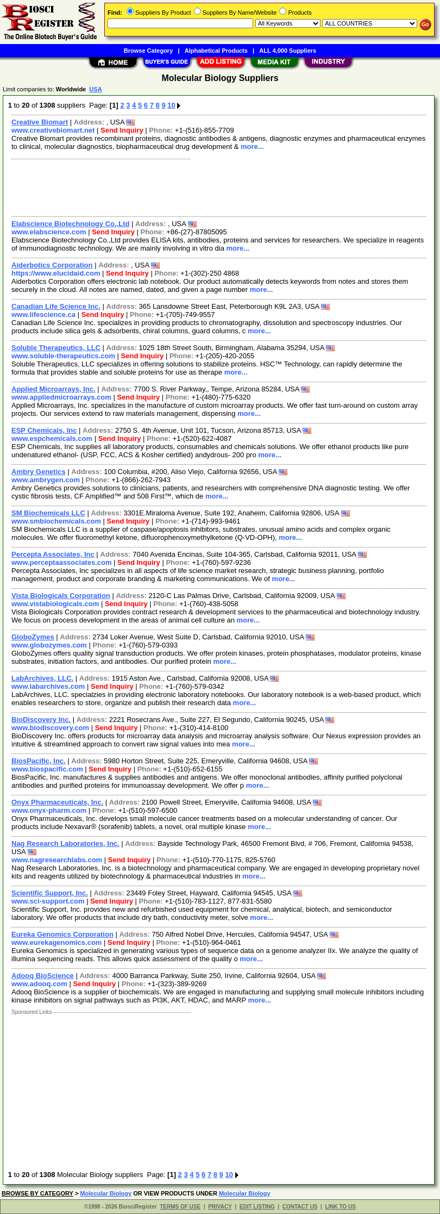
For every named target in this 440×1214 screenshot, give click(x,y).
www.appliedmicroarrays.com (61, 397)
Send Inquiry (121, 130)
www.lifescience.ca (43, 314)
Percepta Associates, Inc (53, 554)
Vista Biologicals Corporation (60, 596)
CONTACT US (300, 1207)
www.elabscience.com (48, 232)
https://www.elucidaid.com (55, 273)
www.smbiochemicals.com (56, 521)
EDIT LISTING (257, 1207)
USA (95, 89)
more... (252, 146)
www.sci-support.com (48, 901)
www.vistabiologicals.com (55, 604)
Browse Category (148, 50)
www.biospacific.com (47, 769)
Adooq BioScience (42, 976)
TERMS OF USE (180, 1207)
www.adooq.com (39, 984)
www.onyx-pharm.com (48, 810)
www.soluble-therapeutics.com (63, 356)
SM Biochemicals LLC (48, 513)
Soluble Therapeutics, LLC (55, 348)
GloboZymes (32, 637)
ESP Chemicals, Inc (44, 430)
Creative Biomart (39, 122)
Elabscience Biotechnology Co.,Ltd (70, 224)
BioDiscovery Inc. (41, 719)
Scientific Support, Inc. (49, 893)
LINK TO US (340, 1207)
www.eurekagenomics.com (56, 942)
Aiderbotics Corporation (52, 265)
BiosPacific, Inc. (38, 761)
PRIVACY (220, 1207)
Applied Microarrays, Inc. (53, 389)
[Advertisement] (216, 186)
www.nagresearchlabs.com (56, 860)
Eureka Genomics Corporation (62, 934)
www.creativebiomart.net (53, 130)
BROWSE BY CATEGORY (37, 1193)
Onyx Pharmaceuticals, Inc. (57, 802)
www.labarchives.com (48, 686)
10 (171, 105)
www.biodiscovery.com (50, 728)
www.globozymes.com (49, 645)
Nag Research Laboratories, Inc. (65, 843)
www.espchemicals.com (51, 438)
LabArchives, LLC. (42, 678)
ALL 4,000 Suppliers (287, 50)
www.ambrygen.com (45, 480)
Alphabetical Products (216, 50)
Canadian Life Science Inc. (55, 306)
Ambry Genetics (38, 472)
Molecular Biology (105, 1193)
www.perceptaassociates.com (61, 562)
